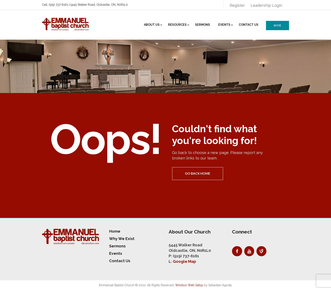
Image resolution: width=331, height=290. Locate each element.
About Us (152, 24)
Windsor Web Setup (189, 285)
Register (237, 5)
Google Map (184, 261)
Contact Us (248, 24)
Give (277, 25)
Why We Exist (121, 238)
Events (224, 24)
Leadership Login (266, 5)
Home (114, 231)
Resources (177, 24)
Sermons (202, 24)
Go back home (197, 173)
